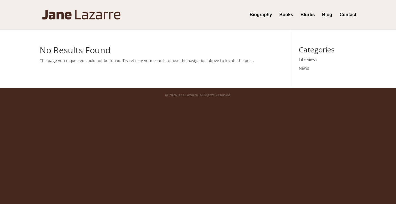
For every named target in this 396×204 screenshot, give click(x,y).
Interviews (308, 59)
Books (286, 15)
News (304, 68)
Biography (261, 15)
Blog (327, 15)
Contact (348, 15)
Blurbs (308, 15)
